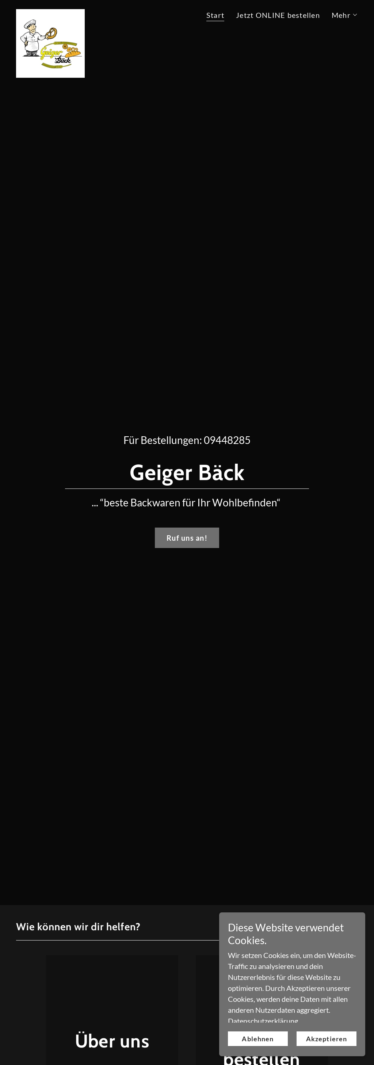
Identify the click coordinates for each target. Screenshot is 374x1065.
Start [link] (215, 15)
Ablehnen (258, 1039)
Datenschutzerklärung (263, 1020)
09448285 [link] (227, 440)
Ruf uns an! (187, 537)
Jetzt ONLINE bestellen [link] (278, 15)
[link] (50, 12)
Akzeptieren (326, 1039)
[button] (345, 15)
